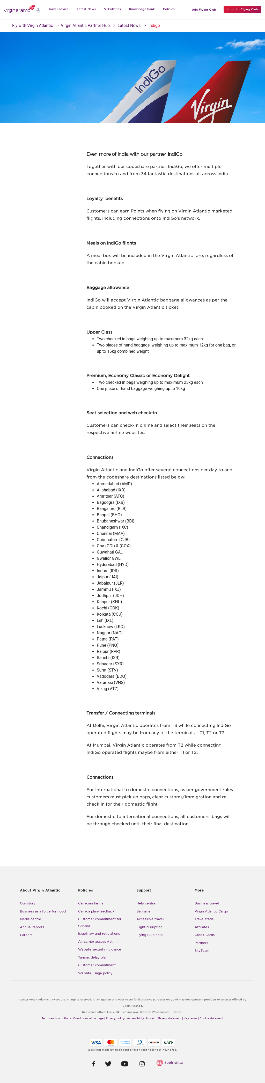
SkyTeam (202, 951)
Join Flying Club (204, 9)
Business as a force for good (43, 911)
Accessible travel (150, 919)
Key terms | (191, 1018)
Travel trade (204, 919)
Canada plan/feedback (96, 911)
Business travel (207, 903)
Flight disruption (149, 927)
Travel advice (58, 9)
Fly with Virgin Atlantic (32, 25)
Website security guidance (99, 949)
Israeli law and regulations (99, 933)
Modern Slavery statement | (164, 1018)
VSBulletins (112, 9)
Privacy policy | (116, 1018)
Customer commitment (97, 965)
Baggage (143, 911)
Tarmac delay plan (92, 957)
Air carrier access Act (95, 942)
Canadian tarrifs (90, 903)
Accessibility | (136, 1018)
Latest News (86, 9)
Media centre (30, 919)
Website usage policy (95, 973)
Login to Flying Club (242, 9)
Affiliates (202, 927)
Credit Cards (205, 935)
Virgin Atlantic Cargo (211, 911)
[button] (89, 1064)
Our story (27, 903)
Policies (169, 9)
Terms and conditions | (57, 1018)
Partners (201, 943)
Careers (26, 935)
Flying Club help (149, 935)
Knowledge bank (142, 9)
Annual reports (32, 927)
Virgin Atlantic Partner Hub (85, 25)
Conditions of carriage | (89, 1018)
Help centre (146, 903)
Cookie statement (211, 1018)
